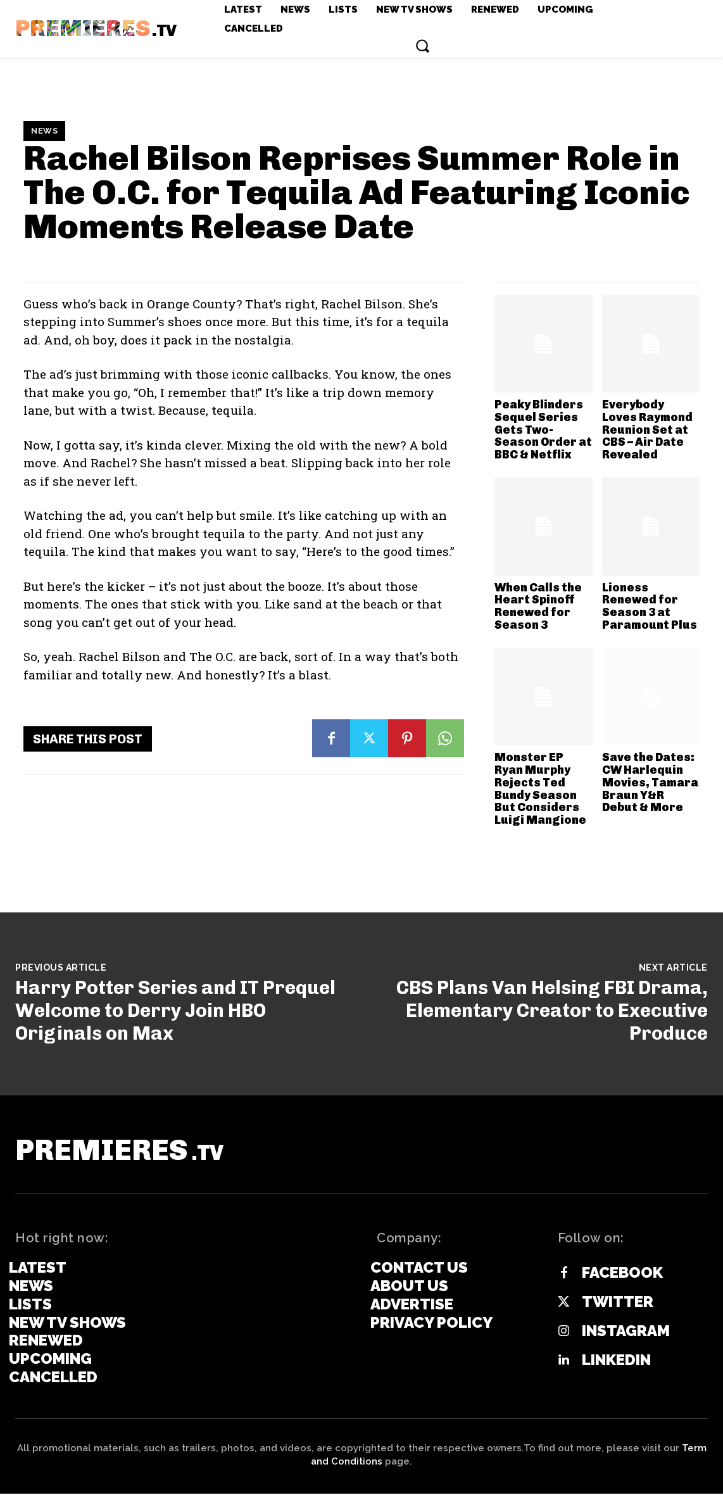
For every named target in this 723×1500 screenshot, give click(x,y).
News (44, 131)
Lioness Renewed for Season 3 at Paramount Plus (649, 606)
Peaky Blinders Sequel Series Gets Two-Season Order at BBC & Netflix (543, 430)
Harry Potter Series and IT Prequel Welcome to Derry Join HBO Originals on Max (175, 1010)
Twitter (617, 1309)
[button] (422, 45)
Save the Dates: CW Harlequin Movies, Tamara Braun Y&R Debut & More (650, 782)
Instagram (626, 1338)
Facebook (622, 1280)
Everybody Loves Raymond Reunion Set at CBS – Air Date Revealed (647, 430)
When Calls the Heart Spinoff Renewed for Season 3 (538, 606)
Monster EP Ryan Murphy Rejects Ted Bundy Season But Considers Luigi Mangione (540, 788)
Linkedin (616, 1367)
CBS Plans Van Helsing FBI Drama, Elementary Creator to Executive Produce (552, 1010)
